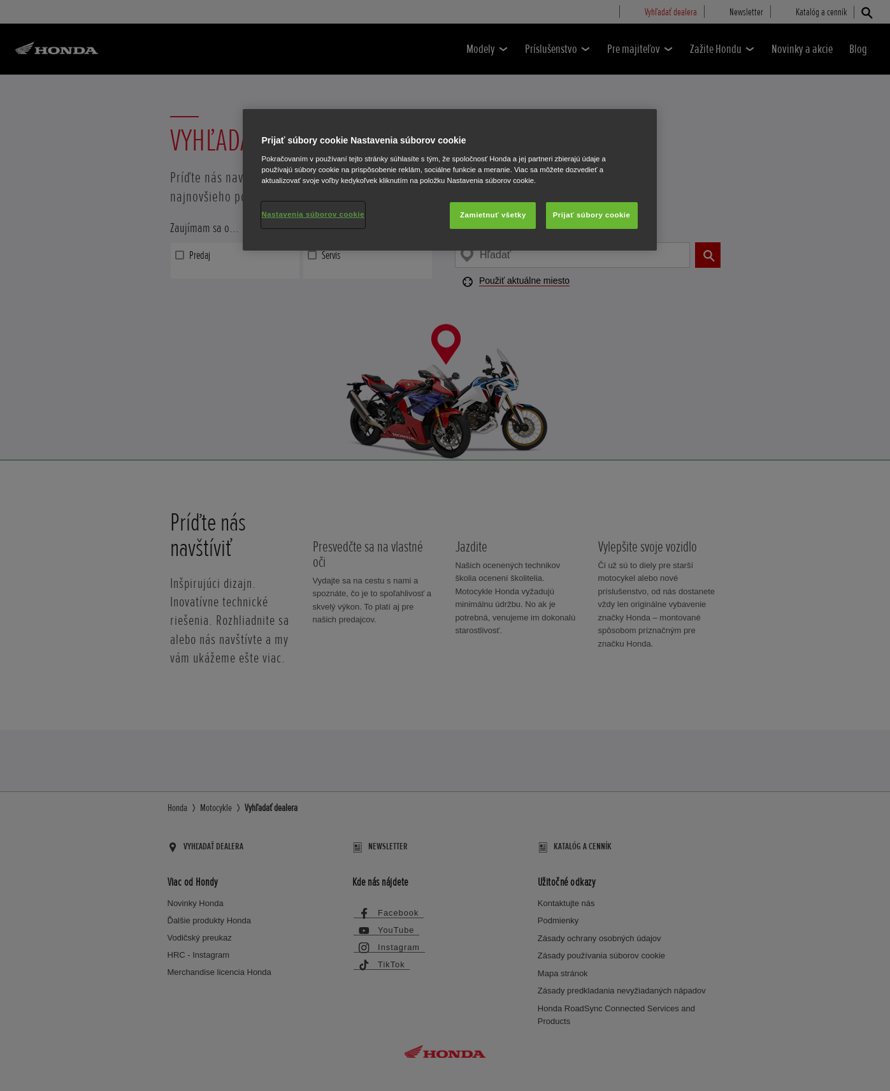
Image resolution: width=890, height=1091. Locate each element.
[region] (450, 180)
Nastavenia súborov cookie (313, 214)
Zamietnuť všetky (493, 215)
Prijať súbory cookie (592, 215)
